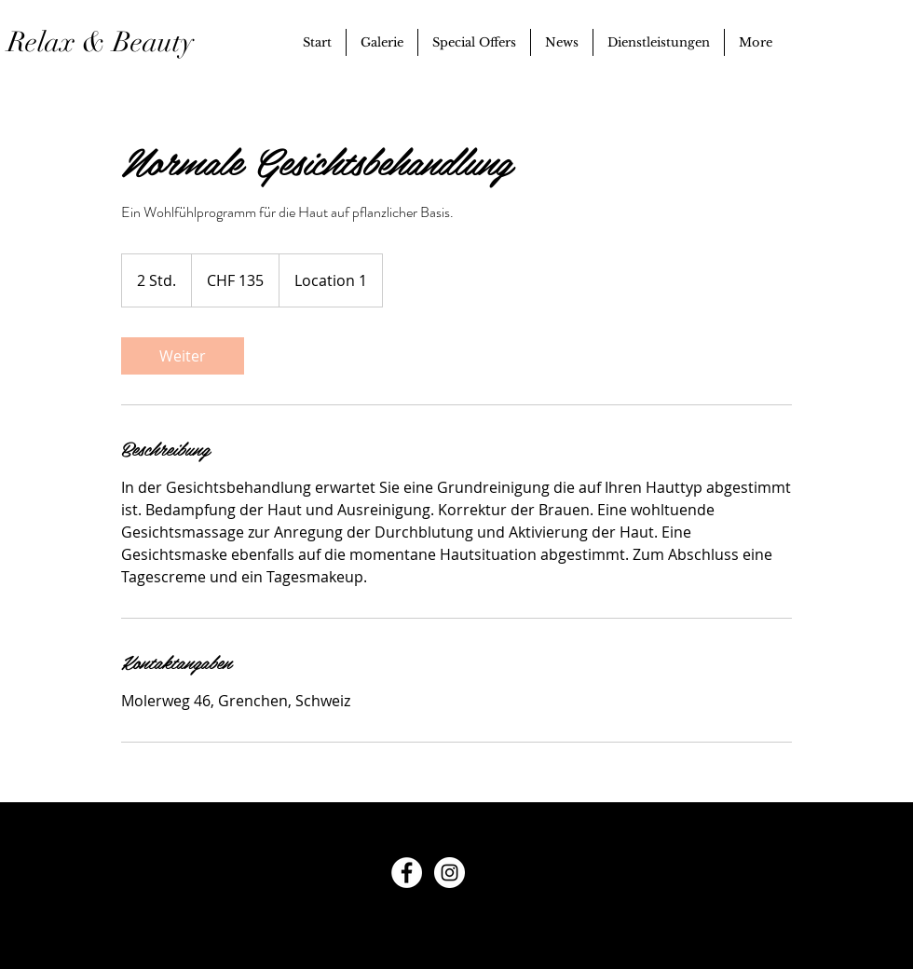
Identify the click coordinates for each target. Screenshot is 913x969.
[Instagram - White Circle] (449, 872)
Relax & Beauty (112, 42)
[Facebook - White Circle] (406, 872)
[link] (182, 356)
